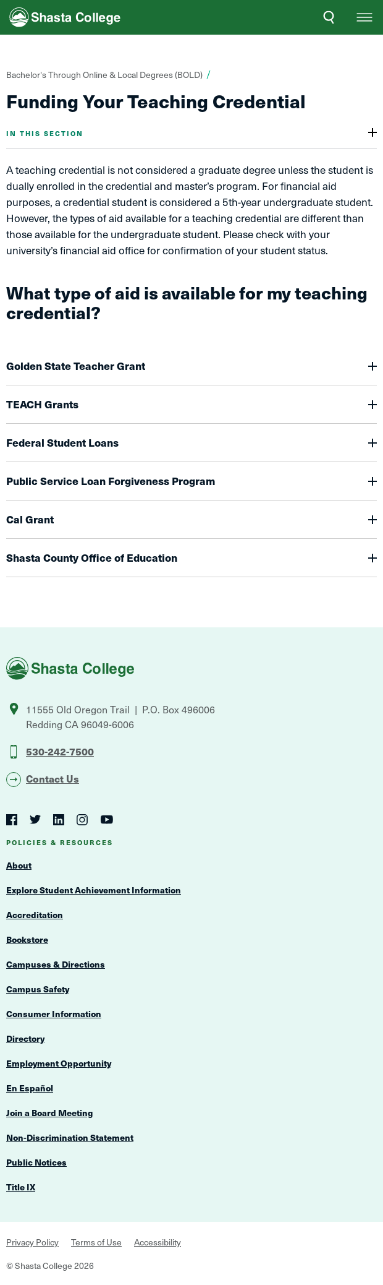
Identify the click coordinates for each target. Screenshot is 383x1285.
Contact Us (52, 778)
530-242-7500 (60, 751)
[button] (364, 17)
